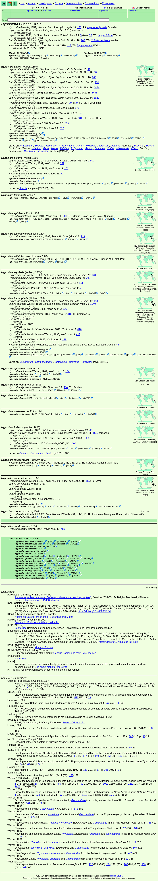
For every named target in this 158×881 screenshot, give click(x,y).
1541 (91, 160)
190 (134, 842)
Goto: (55, 20)
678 (76, 808)
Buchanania (37, 453)
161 (85, 770)
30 (41, 803)
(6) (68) (60, 283)
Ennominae (108, 3)
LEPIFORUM (15, 141)
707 (60, 795)
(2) (68, 278)
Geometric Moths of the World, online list (37, 622)
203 (87, 438)
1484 (97, 87)
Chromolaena (66, 145)
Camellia (43, 151)
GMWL (139, 138)
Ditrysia (59, 3)
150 (79, 27)
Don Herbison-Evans (45, 141)
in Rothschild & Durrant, (85, 344)
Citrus (134, 148)
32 (144, 736)
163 (108, 756)
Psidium (64, 148)
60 (95, 72)
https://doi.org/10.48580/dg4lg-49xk (118, 642)
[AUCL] (27, 33)
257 (62, 163)
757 (81, 783)
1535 (111, 795)
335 (149, 822)
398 (88, 278)
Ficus (46, 148)
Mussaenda (122, 148)
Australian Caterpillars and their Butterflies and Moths (44, 617)
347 (74, 443)
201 (66, 168)
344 (24, 867)
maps (151, 85)
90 (70, 103)
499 (59, 783)
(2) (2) (58, 113)
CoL (43, 55)
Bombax (39, 145)
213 (83, 236)
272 (33, 817)
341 (28, 803)
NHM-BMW (22, 53)
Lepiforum (20, 628)
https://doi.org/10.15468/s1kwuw (41, 600)
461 (130, 853)
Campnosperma (44, 362)
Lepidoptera (45, 3)
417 (78, 334)
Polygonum (77, 148)
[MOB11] (28, 38)
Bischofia (138, 145)
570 (76, 697)
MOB (28, 141)
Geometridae (92, 3)
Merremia (74, 362)
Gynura (80, 145)
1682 (95, 433)
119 (64, 339)
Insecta (31, 3)
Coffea (110, 148)
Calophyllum (26, 362)
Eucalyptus (61, 362)
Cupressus (102, 145)
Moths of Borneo (44, 647)
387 (131, 736)
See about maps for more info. (51, 667)
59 (88, 69)
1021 (105, 783)
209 (65, 216)
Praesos (47, 11)
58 (90, 35)
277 (36, 783)
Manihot (36, 148)
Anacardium (25, 145)
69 (28, 764)
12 (124, 828)
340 (135, 847)
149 (97, 756)
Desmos (23, 453)
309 (143, 864)
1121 (84, 795)
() (104, 11)
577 (77, 108)
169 (120, 756)
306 (65, 309)
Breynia (150, 145)
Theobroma (30, 151)
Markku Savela (116, 876)
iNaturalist (54, 55)
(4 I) (58, 514)
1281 (131, 783)
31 (62, 173)
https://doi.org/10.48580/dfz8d (94, 611)
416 (69, 314)
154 (79, 113)
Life (23, 3)
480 (63, 529)
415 (69, 45)
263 (83, 40)
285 (126, 864)
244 (108, 864)
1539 (96, 301)
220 (91, 864)
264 (97, 82)
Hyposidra (75, 11)
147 (85, 756)
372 (62, 128)
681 (80, 118)
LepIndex (24, 55)
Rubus (88, 148)
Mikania (90, 145)
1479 (17, 786)
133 (151, 728)
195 (20, 836)
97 (127, 859)
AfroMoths (34, 55)
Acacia (23, 188)
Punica (49, 453)
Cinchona (100, 148)
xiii (107, 703)
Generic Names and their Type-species (74, 653)
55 (80, 288)
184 (68, 371)
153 (81, 283)
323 (38, 795)
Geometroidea (73, 3)
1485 (94, 92)
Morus (54, 148)
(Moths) (65, 236)
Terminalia (51, 145)
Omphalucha (31, 11)
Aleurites (115, 145)
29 (89, 697)
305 (67, 123)
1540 (93, 304)
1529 (96, 97)
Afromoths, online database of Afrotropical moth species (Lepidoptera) (53, 597)
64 (21, 764)
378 (135, 828)
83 (117, 344)
